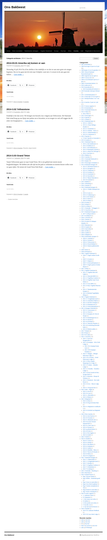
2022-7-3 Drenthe (87, 463)
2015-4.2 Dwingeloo (88, 168)
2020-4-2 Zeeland (87, 240)
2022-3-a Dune (86, 401)
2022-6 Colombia (85, 438)
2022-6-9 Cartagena (88, 455)
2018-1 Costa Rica (86, 217)
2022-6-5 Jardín (87, 448)
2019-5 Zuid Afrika (86, 229)
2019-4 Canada (85, 227)
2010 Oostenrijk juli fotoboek (90, 89)
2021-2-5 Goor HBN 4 (88, 283)
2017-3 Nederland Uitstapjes (88, 212)
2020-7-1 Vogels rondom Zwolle (91, 255)
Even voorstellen (17, 51)
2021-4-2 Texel (86, 312)
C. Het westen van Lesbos (89, 499)
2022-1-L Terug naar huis (89, 387)
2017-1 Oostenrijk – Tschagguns (89, 208)
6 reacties (26, 102)
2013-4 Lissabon (85, 140)
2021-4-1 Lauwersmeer (89, 310)
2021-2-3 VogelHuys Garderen (90, 278)
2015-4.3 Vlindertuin (88, 170)
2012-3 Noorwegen (86, 115)
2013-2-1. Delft (87, 123)
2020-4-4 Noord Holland (89, 244)
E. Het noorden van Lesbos (89, 503)
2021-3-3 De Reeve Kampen (90, 302)
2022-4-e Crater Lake (88, 425)
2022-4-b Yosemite (87, 418)
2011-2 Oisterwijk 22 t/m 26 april (89, 96)
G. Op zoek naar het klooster (90, 506)
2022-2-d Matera (87, 397)
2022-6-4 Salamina (87, 446)
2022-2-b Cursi (86, 393)
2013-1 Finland (85, 119)
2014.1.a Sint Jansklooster (89, 144)
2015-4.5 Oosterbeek (88, 174)
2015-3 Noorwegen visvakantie (89, 162)
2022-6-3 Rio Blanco (88, 444)
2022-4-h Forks (87, 431)
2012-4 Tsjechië (85, 117)
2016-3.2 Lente (86, 193)
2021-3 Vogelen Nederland (88, 297)
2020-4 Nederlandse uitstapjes (88, 236)
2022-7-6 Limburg (87, 469)
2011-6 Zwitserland (86, 108)
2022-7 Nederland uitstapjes (88, 457)
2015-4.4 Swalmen (87, 172)
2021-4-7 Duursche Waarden (90, 323)
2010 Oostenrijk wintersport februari (90, 91)
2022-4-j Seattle (87, 435)
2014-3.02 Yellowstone (18, 109)
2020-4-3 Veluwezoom (88, 242)
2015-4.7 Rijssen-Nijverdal (90, 178)
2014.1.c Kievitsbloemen (89, 147)
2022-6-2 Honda (87, 442)
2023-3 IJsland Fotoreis (87, 474)
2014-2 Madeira (85, 155)
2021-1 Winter (85, 268)
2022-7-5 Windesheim (88, 467)
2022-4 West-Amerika (86, 414)
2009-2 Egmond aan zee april (88, 76)
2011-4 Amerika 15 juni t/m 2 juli (89, 102)
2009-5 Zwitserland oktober (88, 83)
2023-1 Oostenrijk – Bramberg (89, 471)
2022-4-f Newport (87, 427)
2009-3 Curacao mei (86, 77)
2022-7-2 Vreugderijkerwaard (90, 461)
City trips (63, 51)
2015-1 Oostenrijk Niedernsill (88, 159)
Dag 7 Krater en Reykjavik (89, 491)
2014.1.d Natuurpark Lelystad (90, 149)
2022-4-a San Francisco (89, 416)
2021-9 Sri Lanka (85, 334)
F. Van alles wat (87, 505)
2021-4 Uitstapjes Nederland (88, 308)
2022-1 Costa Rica (86, 336)
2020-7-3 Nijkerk (87, 261)
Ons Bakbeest (14, 7)
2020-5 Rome (84, 249)
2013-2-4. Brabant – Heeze (89, 130)
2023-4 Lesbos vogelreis (87, 493)
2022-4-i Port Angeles (88, 433)
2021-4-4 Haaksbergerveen (89, 317)
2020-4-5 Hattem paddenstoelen (91, 246)
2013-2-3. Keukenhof (88, 128)
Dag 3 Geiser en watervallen (90, 482)
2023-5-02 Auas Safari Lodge (90, 514)
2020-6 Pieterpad (85, 251)
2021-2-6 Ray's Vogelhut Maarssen (91, 285)
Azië (82, 51)
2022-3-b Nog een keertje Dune (91, 403)
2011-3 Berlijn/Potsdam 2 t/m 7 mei (90, 98)
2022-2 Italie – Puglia (86, 389)
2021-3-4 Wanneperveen (89, 304)
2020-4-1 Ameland (87, 238)
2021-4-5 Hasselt (87, 319)
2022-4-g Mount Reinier (89, 429)
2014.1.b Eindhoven (88, 145)
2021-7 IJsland (85, 331)
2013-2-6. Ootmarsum (88, 134)
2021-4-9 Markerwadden (89, 329)
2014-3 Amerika (17, 102)
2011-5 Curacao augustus (87, 106)
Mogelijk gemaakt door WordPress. (90, 535)
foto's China (86, 113)
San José (88, 520)
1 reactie (25, 194)
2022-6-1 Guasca (87, 440)
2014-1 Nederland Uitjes (87, 142)
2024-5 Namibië (85, 508)
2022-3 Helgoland (85, 399)
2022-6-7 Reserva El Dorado (90, 452)
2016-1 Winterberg (86, 183)
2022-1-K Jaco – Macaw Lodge (91, 384)
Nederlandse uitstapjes (31, 51)
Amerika (75, 51)
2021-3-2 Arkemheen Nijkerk (90, 300)
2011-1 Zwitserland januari (88, 94)
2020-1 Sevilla (85, 231)
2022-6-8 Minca (87, 454)
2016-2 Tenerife (85, 185)
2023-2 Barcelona (85, 472)
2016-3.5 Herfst (87, 198)
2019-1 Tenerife (85, 219)
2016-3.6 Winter (87, 200)
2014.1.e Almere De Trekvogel (90, 151)
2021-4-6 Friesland (87, 321)
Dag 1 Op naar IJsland (88, 476)
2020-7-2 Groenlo (87, 259)
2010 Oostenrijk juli (86, 87)
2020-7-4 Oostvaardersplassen (90, 263)
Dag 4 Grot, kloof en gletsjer (90, 484)
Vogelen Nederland (46, 51)
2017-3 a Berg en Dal (88, 214)
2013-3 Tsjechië (85, 136)
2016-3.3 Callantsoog (88, 195)
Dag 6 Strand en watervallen (90, 489)
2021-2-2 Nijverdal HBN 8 (89, 276)
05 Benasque (89, 527)
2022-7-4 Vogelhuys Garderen (90, 465)
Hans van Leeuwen (86, 525)
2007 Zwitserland (85, 64)
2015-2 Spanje (85, 161)
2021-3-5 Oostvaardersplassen (90, 306)
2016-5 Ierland (85, 204)
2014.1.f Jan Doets (87, 153)
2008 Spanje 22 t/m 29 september (89, 70)
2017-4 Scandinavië (86, 215)
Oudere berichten (12, 199)
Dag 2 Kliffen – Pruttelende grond (91, 478)
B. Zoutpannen (86, 497)
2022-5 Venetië (85, 437)
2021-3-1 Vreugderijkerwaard (90, 299)
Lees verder (19, 74)
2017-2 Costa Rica (86, 210)
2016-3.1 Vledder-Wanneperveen (91, 189)
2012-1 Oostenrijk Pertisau (88, 110)
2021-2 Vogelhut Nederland (88, 270)
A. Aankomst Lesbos (88, 495)
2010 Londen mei (85, 85)
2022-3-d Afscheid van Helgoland (91, 410)
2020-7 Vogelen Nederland (88, 253)
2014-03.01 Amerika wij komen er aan (25, 63)
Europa (56, 51)
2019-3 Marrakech (86, 225)
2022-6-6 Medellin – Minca (90, 450)
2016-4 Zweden (85, 202)
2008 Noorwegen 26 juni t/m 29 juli (90, 66)
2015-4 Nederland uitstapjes (88, 164)
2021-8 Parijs (84, 333)
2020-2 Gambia (85, 232)
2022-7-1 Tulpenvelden (89, 459)
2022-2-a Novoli (87, 391)
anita (28, 65)
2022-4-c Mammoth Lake (89, 420)
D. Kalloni (85, 501)
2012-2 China (84, 111)
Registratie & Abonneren (92, 51)
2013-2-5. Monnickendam (89, 132)
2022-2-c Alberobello (88, 395)
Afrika (69, 51)
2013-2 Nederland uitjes (87, 121)
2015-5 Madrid (85, 181)
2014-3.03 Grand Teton (18, 155)
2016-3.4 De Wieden (88, 196)
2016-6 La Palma (85, 206)
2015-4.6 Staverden (88, 176)
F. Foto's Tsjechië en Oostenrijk (91, 138)
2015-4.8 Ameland (87, 179)
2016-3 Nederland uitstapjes (88, 187)
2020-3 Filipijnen (85, 234)
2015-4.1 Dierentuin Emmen (90, 166)
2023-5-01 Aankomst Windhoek (91, 510)
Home (8, 51)
